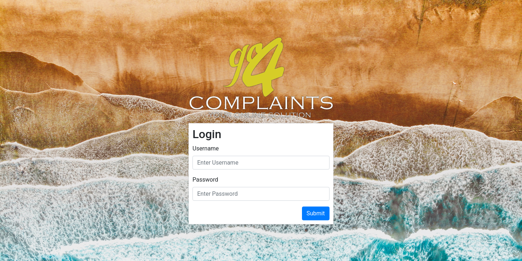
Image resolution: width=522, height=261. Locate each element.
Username (205, 148)
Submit (316, 213)
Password (205, 179)
